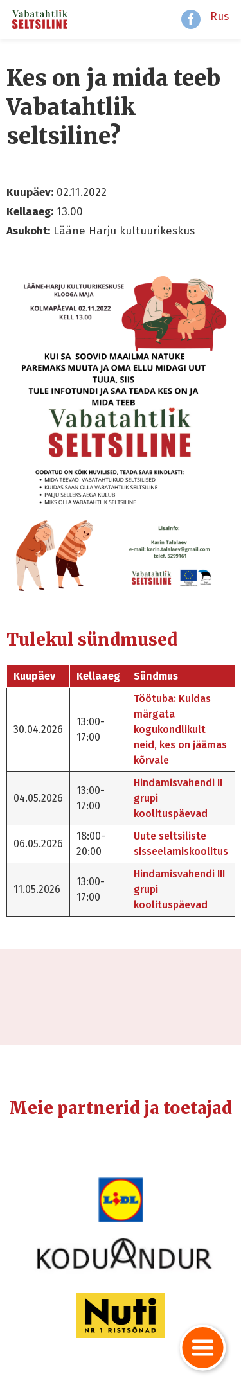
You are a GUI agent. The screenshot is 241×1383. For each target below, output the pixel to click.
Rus (219, 16)
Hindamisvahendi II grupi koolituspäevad (178, 798)
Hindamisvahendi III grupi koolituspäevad (179, 889)
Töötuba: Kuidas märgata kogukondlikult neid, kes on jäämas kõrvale (180, 729)
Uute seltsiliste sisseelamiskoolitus (181, 844)
